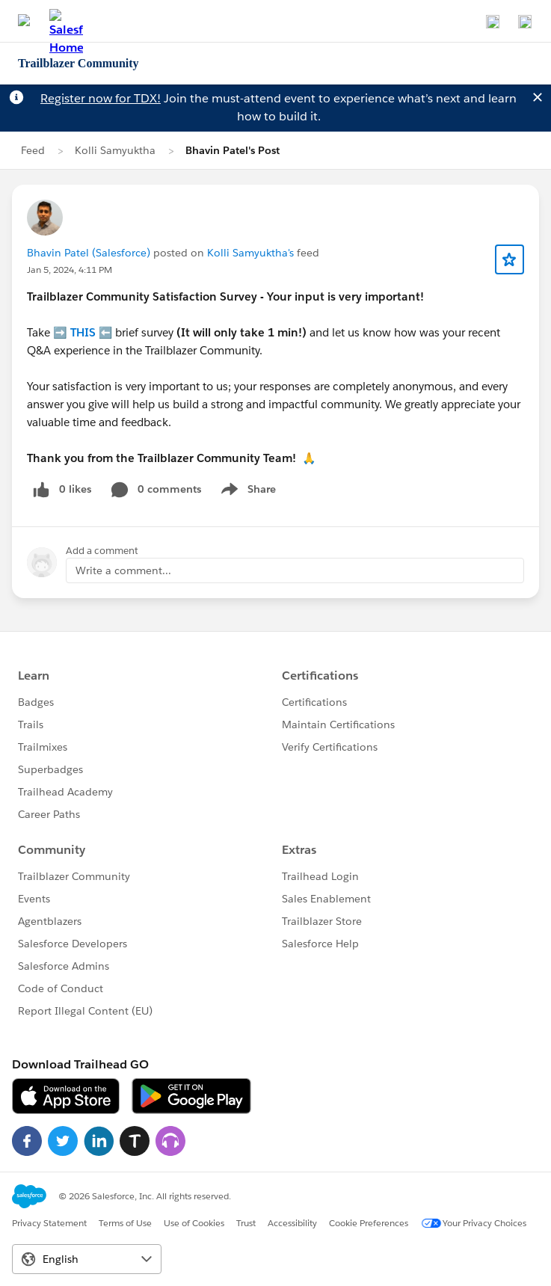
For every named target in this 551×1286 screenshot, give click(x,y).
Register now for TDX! (100, 98)
